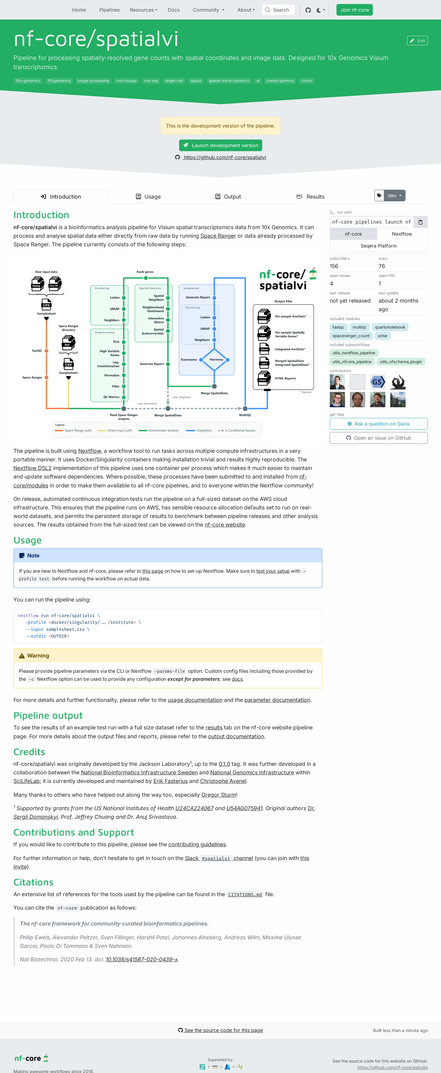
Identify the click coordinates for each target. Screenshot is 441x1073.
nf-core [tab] (353, 234)
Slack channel (219, 858)
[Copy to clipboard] (420, 222)
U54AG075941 (244, 808)
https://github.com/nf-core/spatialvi (220, 157)
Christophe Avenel (223, 781)
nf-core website (225, 524)
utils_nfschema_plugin (401, 361)
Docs (174, 10)
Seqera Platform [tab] (379, 246)
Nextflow (89, 451)
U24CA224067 (194, 808)
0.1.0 (224, 764)
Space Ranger (218, 236)
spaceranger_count (351, 335)
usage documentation (195, 700)
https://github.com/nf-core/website (392, 1067)
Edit (417, 40)
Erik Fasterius (170, 781)
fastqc (338, 327)
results (214, 727)
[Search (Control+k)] (278, 10)
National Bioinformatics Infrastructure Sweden (139, 772)
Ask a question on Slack (378, 424)
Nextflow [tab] (402, 234)
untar (383, 335)
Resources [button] (142, 10)
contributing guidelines (197, 844)
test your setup (273, 571)
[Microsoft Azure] (228, 1066)
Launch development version (220, 145)
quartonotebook (390, 327)
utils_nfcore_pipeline (352, 361)
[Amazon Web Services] (215, 1066)
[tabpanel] (379, 222)
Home (79, 10)
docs (237, 679)
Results (310, 196)
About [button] (244, 10)
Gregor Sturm (218, 795)
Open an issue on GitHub (378, 438)
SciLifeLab (26, 781)
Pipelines (109, 10)
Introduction (61, 196)
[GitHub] (308, 10)
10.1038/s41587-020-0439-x (142, 959)
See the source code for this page (220, 1030)
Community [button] (207, 10)
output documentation (236, 736)
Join (354, 10)
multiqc (360, 327)
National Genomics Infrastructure (252, 772)
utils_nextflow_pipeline (354, 352)
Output (228, 196)
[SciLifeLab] (240, 1066)
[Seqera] (203, 1066)
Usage (148, 196)
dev (393, 195)
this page (152, 571)
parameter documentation (277, 700)
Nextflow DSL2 (32, 468)
